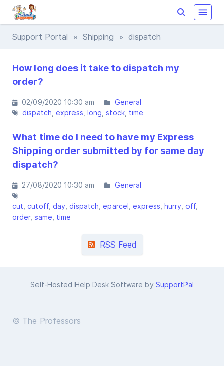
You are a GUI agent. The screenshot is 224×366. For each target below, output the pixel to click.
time (136, 112)
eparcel (116, 206)
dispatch (37, 112)
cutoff (38, 206)
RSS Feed (112, 244)
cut (17, 206)
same (43, 216)
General (128, 102)
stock (115, 112)
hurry (172, 206)
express (69, 112)
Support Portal (40, 37)
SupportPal (175, 284)
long (94, 112)
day (59, 206)
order (21, 216)
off (190, 206)
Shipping (98, 37)
